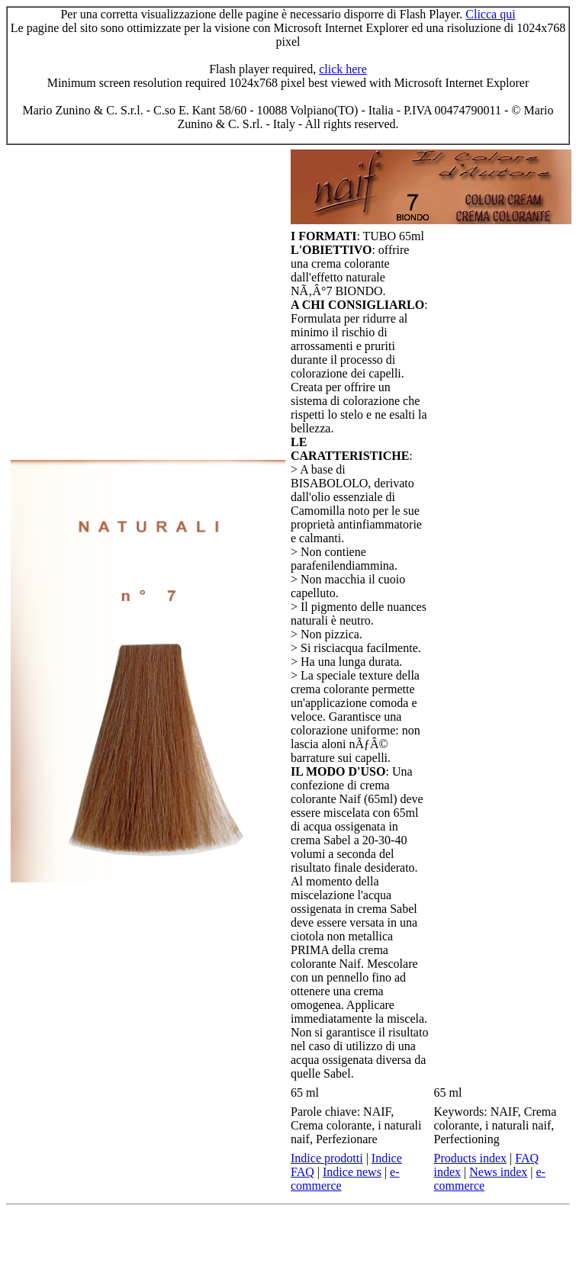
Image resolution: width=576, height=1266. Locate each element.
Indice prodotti (327, 1158)
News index (498, 1171)
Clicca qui (490, 14)
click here (343, 69)
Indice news (352, 1171)
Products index (470, 1158)
